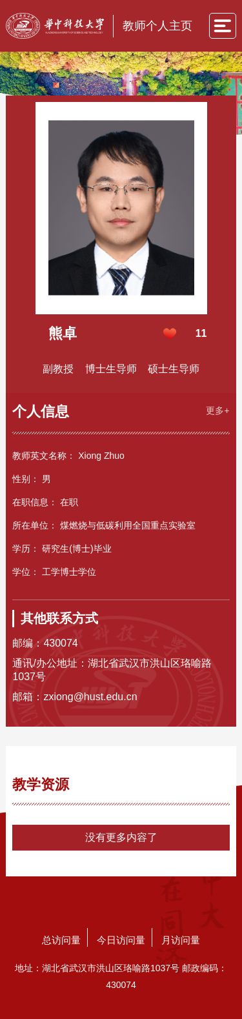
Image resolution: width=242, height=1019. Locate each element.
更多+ (217, 410)
